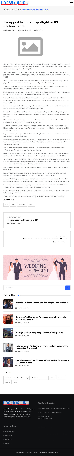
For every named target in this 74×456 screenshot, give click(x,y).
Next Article (61, 236)
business (60, 378)
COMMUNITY (22, 204)
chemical (34, 378)
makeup (7, 382)
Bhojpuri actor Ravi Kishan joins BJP (22, 220)
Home (6, 9)
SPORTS (16, 9)
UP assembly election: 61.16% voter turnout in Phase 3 (44, 239)
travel (16, 378)
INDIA (6, 204)
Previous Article (13, 217)
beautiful (8, 378)
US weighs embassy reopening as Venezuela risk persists (39, 333)
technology (24, 378)
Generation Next (52, 455)
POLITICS (31, 204)
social (15, 382)
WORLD (13, 204)
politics (52, 378)
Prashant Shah (10, 30)
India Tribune (33, 455)
